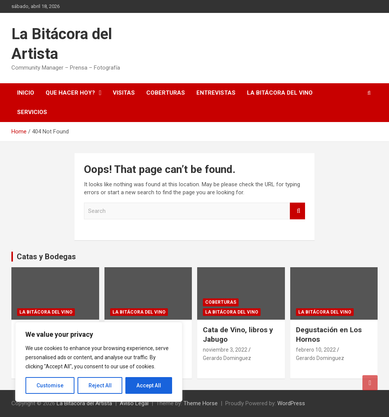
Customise (49, 385)
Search (297, 211)
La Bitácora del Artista (84, 403)
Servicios (32, 112)
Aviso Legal (134, 403)
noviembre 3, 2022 (225, 350)
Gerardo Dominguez (227, 358)
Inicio (25, 92)
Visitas (124, 92)
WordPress (291, 403)
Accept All (148, 385)
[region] (98, 362)
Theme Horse (200, 403)
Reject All (100, 385)
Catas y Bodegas (46, 256)
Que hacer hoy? (70, 92)
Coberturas (165, 92)
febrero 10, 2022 (316, 350)
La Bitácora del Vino (280, 92)
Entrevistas (216, 92)
